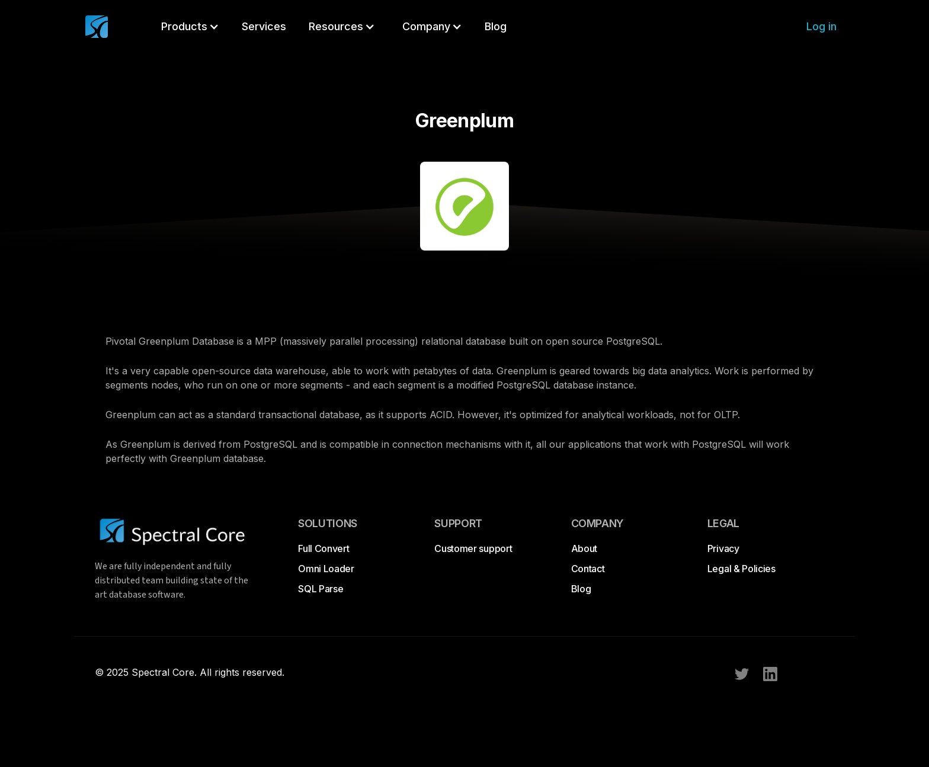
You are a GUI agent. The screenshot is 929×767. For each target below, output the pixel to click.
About (584, 548)
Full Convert (323, 548)
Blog (581, 589)
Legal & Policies (741, 569)
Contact (588, 569)
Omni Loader (326, 569)
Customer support (473, 548)
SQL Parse (320, 589)
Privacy (723, 548)
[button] (190, 26)
